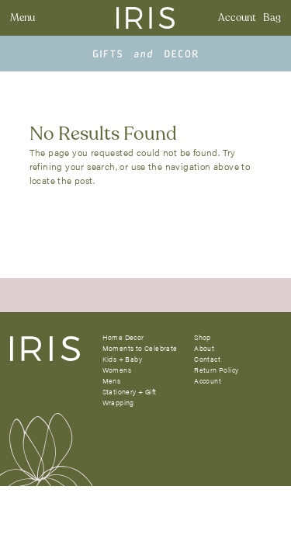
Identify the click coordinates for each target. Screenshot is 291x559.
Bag (272, 18)
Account (237, 18)
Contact (207, 359)
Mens (111, 381)
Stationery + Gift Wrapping (129, 397)
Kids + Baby (122, 359)
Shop (202, 337)
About (204, 348)
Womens (116, 370)
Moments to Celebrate (140, 348)
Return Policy (216, 370)
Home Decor (123, 337)
